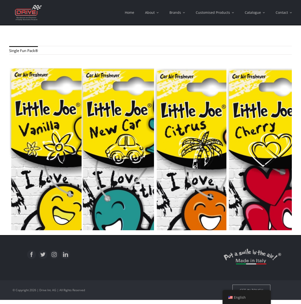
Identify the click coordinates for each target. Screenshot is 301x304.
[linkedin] (65, 254)
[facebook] (31, 254)
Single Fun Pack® (23, 50)
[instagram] (54, 254)
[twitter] (42, 254)
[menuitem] (23, 50)
